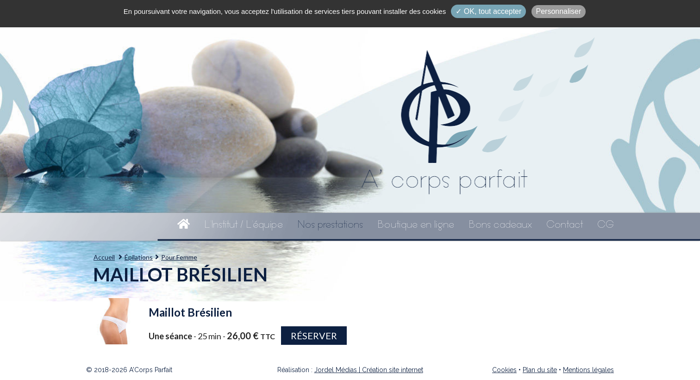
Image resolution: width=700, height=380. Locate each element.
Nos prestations (330, 224)
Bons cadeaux (500, 224)
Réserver (314, 335)
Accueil (104, 257)
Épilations (139, 257)
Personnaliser (558, 11)
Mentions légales (588, 370)
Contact (564, 224)
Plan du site (540, 370)
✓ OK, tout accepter (488, 11)
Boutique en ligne (415, 224)
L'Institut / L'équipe (243, 224)
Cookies (504, 370)
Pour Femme (179, 257)
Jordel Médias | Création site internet (368, 370)
